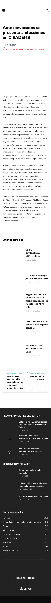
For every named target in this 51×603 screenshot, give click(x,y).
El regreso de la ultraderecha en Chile (34, 349)
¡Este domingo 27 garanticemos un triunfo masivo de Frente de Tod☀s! (32, 424)
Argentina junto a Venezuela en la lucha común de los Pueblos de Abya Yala (36, 301)
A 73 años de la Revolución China (33, 496)
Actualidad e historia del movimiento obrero (24, 49)
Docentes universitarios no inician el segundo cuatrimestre (16, 382)
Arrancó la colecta (37, 378)
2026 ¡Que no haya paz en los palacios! (36, 276)
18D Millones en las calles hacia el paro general (36, 325)
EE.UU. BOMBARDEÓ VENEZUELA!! (33, 253)
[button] (47, 10)
